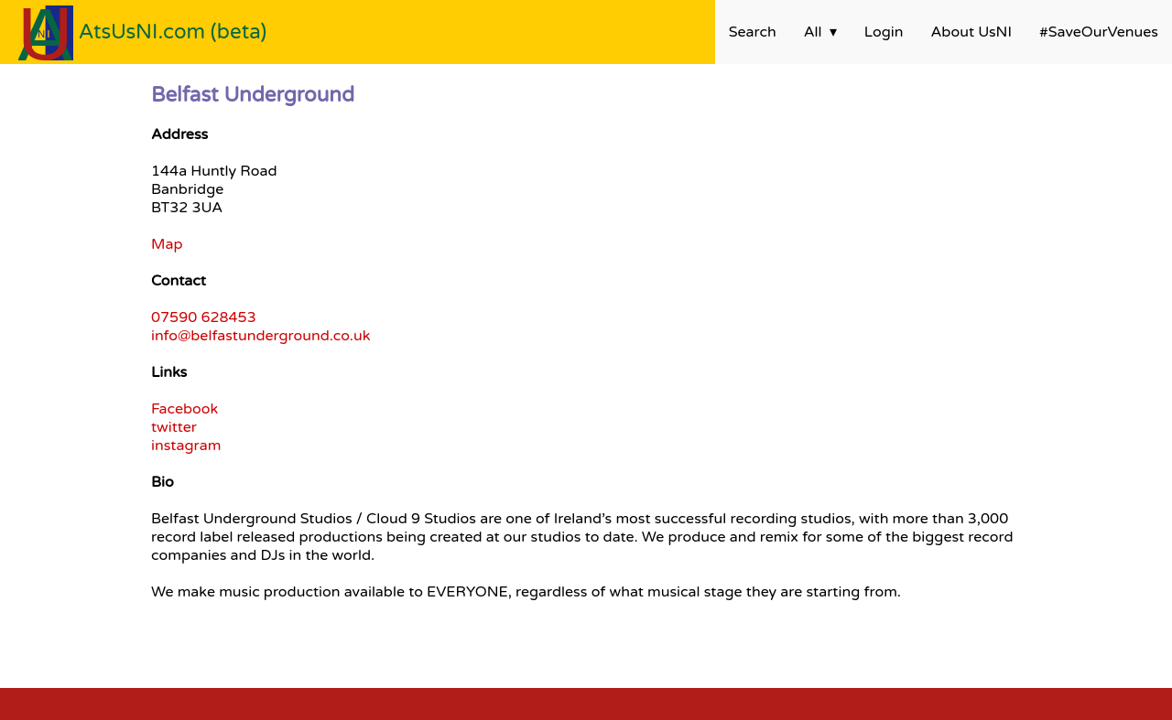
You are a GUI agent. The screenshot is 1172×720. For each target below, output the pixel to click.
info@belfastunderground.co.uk (260, 336)
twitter (174, 427)
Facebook (184, 409)
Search (752, 32)
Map (167, 244)
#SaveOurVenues (1098, 32)
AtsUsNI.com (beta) (173, 31)
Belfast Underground (252, 94)
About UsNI (971, 32)
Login (884, 32)
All (813, 32)
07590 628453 (203, 317)
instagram (186, 445)
